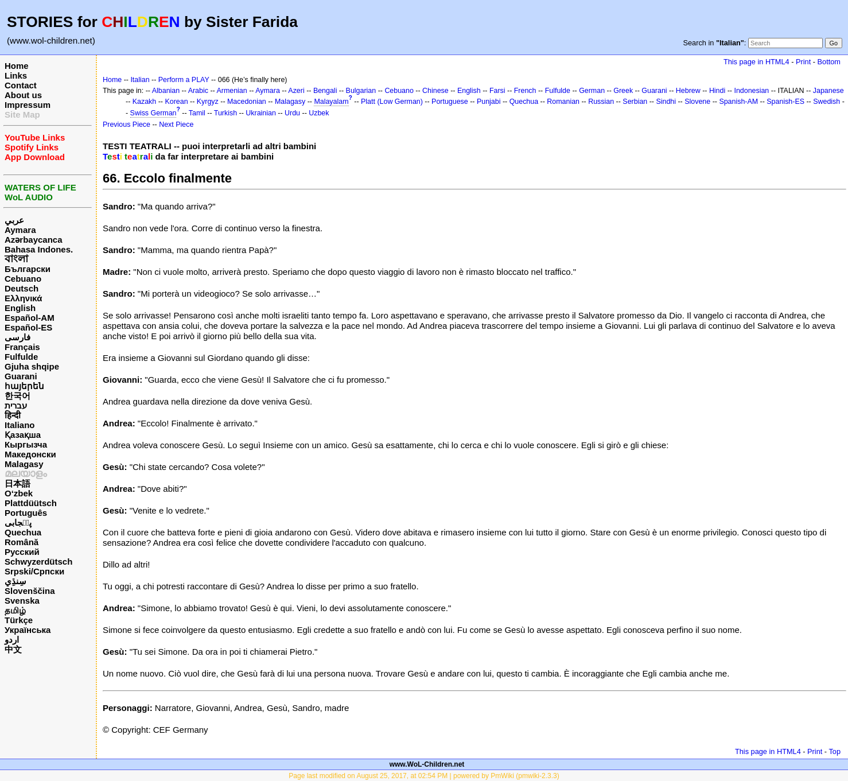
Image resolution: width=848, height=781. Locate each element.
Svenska (22, 600)
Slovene (697, 102)
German (592, 91)
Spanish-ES (785, 102)
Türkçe (19, 620)
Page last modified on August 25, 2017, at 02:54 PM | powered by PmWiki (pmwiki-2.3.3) (424, 776)
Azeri (296, 91)
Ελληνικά (23, 298)
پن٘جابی (18, 522)
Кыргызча (26, 444)
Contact (21, 85)
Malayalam (331, 102)
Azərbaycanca (34, 239)
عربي (14, 220)
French (525, 91)
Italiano (20, 425)
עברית (16, 405)
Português (26, 513)
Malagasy (24, 464)
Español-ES (28, 327)
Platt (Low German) (392, 102)
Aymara (20, 230)
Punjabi (489, 102)
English (20, 308)
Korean (176, 102)
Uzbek (319, 113)
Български (27, 269)
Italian (139, 80)
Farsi (497, 91)
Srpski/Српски (34, 571)
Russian (601, 102)
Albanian (166, 91)
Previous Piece (126, 125)
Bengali (325, 91)
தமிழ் (15, 610)
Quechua (23, 532)
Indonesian (751, 91)
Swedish (826, 102)
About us (23, 95)
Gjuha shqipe (32, 366)
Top (834, 751)
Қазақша (23, 435)
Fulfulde (21, 357)
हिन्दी (13, 415)
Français (22, 347)
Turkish (225, 113)
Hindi (717, 91)
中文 (13, 649)
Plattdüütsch (31, 503)
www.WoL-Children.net (427, 764)
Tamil (197, 113)
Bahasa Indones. (39, 249)
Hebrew (688, 91)
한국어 (17, 396)
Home (17, 66)
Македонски (30, 454)
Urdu (292, 113)
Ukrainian (261, 113)
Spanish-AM (738, 102)
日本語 (17, 483)
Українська (27, 630)
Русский (22, 552)
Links (16, 75)
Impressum (27, 105)
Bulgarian (361, 91)
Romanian (563, 102)
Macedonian (246, 102)
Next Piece (176, 125)
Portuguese (449, 102)
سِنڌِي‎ (15, 581)
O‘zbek (19, 493)
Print (803, 61)
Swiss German (153, 113)
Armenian (231, 91)
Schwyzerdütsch (38, 561)
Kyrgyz (208, 102)
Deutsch (21, 288)
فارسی (17, 337)
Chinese (435, 91)
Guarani (21, 376)
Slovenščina (30, 591)
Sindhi (666, 102)
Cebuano (23, 278)
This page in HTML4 (756, 61)
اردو (12, 639)
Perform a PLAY (183, 80)
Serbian (635, 102)
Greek (623, 91)
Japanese (828, 91)
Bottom (829, 61)
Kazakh (145, 102)
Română (21, 542)
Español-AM (30, 317)
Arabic (198, 91)
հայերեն (24, 386)
